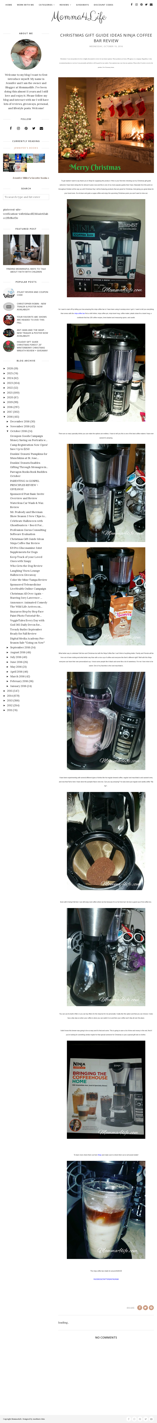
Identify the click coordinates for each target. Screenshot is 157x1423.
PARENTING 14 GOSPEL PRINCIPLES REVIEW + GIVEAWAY (24, 485)
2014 (10, 695)
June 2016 (16, 662)
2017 (9, 411)
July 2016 (15, 657)
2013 (10, 700)
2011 (9, 710)
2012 (10, 705)
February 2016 (19, 681)
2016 (10, 416)
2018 (10, 407)
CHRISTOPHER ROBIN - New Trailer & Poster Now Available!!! (31, 306)
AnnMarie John (39, 1419)
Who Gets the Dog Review (26, 566)
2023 (10, 383)
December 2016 (20, 421)
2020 (10, 397)
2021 (10, 392)
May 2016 (16, 666)
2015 (10, 690)
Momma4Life (78, 16)
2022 (10, 387)
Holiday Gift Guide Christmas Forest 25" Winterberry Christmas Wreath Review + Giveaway (32, 346)
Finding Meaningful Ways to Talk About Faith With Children (26, 270)
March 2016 (17, 676)
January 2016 (18, 686)
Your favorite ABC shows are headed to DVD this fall (32, 319)
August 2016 (17, 652)
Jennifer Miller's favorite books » (31, 177)
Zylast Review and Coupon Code (32, 293)
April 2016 (16, 671)
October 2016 (18, 431)
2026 (10, 368)
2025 (10, 373)
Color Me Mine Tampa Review (28, 579)
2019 (10, 402)
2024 (10, 378)
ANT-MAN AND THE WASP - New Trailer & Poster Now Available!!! (32, 333)
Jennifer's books (26, 147)
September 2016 (20, 647)
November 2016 (20, 426)
